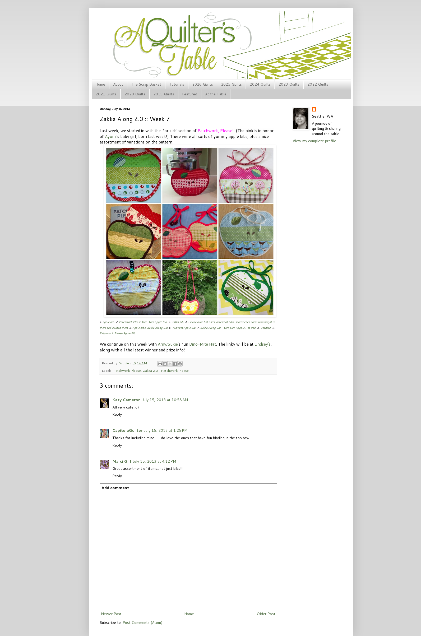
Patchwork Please (127, 370)
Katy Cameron (126, 399)
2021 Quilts (106, 94)
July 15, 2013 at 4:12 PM (154, 461)
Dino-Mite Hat (202, 344)
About (118, 84)
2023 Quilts (289, 84)
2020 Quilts (134, 94)
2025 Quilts (231, 84)
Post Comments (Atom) (142, 622)
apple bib (108, 322)
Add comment (115, 487)
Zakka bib (177, 322)
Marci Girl (121, 461)
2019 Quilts (163, 94)
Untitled (265, 327)
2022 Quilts (317, 84)
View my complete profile (314, 140)
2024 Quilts (260, 84)
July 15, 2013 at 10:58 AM (165, 399)
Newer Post (111, 613)
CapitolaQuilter (127, 430)
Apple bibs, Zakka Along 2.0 (149, 327)
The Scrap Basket (146, 84)
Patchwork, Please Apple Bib (117, 333)
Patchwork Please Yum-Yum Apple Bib (143, 322)
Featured (189, 94)
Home (100, 84)
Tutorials (176, 84)
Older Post (266, 613)
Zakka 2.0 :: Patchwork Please (166, 370)
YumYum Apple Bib (184, 327)
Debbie (124, 363)
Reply (117, 414)
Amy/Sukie (168, 344)
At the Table (215, 94)
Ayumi (111, 136)
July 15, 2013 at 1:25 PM (165, 430)
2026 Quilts (202, 84)
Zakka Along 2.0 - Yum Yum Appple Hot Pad (228, 327)
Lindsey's (263, 344)
